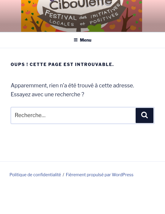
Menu (82, 40)
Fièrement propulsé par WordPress (100, 174)
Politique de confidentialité (35, 174)
